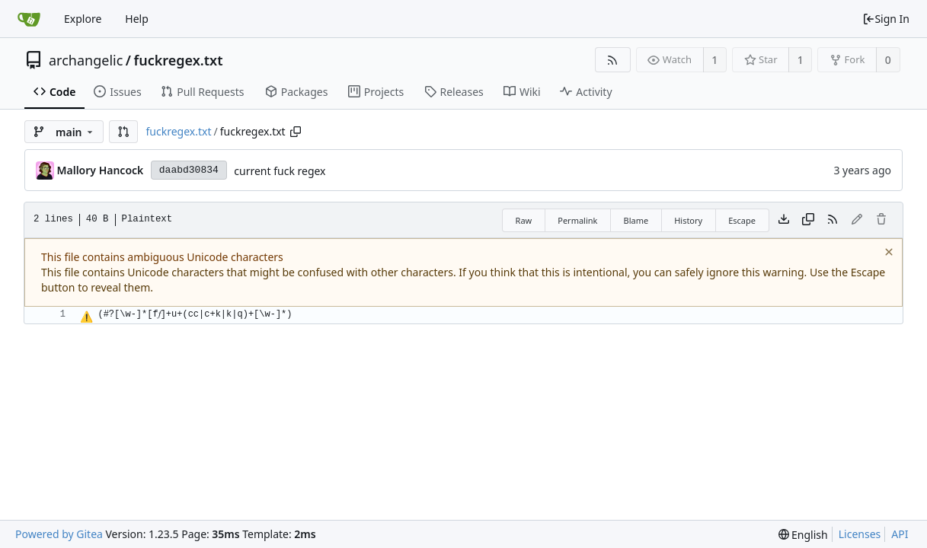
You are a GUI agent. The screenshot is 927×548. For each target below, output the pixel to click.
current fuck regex (279, 171)
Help (137, 18)
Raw (524, 220)
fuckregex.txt (178, 60)
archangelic (86, 60)
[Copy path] (295, 131)
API (899, 534)
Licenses (860, 534)
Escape (742, 220)
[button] (123, 131)
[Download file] (784, 220)
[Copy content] (808, 220)
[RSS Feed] (613, 59)
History (688, 220)
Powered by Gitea (59, 534)
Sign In (885, 18)
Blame (635, 220)
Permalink (577, 220)
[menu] (803, 534)
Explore (82, 18)
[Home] (29, 19)
